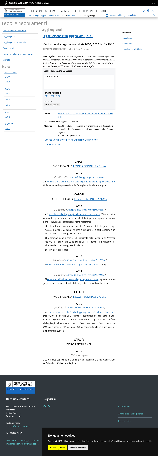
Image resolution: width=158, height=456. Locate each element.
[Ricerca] (137, 15)
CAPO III (8, 112)
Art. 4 (7, 105)
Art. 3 (7, 99)
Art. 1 (7, 81)
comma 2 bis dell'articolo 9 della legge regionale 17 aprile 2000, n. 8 (81, 181)
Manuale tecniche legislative (132, 49)
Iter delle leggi (127, 38)
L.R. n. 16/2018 (10, 72)
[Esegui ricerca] (154, 15)
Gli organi (50, 11)
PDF (52, 96)
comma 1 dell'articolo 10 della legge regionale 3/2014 (72, 279)
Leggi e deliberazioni (82, 11)
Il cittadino (101, 11)
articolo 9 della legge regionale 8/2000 (85, 177)
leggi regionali (47, 15)
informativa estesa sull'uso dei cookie (135, 441)
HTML (46, 96)
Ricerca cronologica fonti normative (18, 54)
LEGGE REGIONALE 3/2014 (90, 199)
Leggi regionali (9, 36)
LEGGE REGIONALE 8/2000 (89, 166)
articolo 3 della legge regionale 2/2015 (85, 307)
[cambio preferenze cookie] (28, 443)
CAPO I (8, 77)
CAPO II (8, 89)
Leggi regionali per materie (14, 42)
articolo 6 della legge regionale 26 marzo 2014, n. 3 (74, 214)
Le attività (64, 11)
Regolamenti (8, 48)
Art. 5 (7, 117)
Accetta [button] (53, 447)
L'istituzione (36, 11)
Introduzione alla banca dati (14, 30)
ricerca (57, 15)
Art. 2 (7, 93)
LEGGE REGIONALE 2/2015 (89, 297)
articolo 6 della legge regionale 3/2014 (85, 209)
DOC (58, 96)
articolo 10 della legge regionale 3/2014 (85, 274)
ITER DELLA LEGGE (54, 144)
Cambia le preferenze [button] (78, 447)
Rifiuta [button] (62, 447)
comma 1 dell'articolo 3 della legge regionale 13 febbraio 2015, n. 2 (81, 312)
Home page (34, 15)
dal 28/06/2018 (51, 76)
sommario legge (74, 15)
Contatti (6, 59)
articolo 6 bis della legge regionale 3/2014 (85, 260)
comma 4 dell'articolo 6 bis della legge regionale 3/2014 (72, 264)
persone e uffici (114, 15)
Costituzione (127, 43)
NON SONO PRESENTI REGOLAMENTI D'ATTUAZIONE (71, 140)
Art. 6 (7, 128)
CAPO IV (9, 124)
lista (63, 15)
